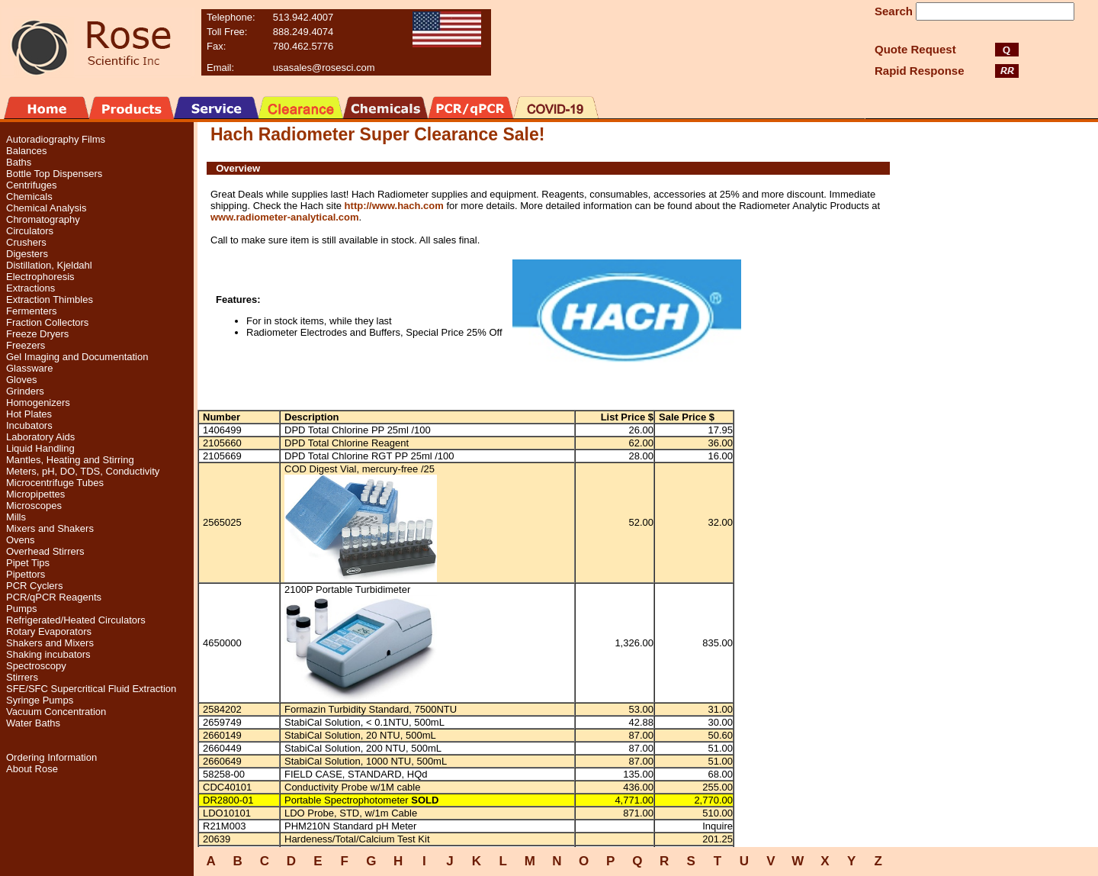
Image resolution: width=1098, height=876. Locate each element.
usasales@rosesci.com (324, 67)
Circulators (29, 231)
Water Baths (33, 723)
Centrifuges (31, 185)
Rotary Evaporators (49, 631)
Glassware (29, 368)
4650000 (222, 643)
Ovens (20, 540)
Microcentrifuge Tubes (55, 482)
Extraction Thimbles (49, 299)
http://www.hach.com (394, 205)
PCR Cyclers (34, 585)
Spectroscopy (36, 665)
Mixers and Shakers (50, 528)
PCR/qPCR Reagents (53, 597)
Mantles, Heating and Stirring (70, 459)
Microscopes (34, 505)
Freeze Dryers (37, 334)
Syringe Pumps (39, 700)
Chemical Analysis (46, 208)
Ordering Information (51, 757)
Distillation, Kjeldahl (49, 265)
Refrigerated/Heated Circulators (76, 620)
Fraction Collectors (47, 322)
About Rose (32, 769)
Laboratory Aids (40, 437)
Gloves (21, 379)
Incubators (29, 425)
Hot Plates (29, 414)
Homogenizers (38, 402)
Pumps (21, 608)
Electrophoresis (40, 276)
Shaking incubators (48, 654)
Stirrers (22, 677)
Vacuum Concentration (56, 711)
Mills (16, 517)
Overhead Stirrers (45, 551)
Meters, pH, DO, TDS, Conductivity (82, 471)
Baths (18, 162)
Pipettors (25, 574)
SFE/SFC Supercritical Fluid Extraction (91, 688)
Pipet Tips (28, 562)
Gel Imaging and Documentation (77, 356)
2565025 (222, 522)
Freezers (25, 345)
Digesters (27, 253)
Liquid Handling (40, 448)
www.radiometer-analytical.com (284, 217)
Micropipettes (35, 494)
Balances (26, 150)
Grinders (25, 391)
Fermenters (31, 311)
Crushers (26, 242)
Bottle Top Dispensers (54, 173)
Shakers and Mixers (50, 643)
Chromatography (43, 219)
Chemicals (29, 196)
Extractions (30, 288)
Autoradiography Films (55, 139)
